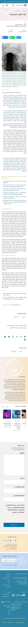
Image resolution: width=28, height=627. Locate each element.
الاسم (22, 478)
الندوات (9, 614)
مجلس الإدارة (7, 576)
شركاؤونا (8, 587)
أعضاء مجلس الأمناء (6, 585)
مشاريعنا (8, 580)
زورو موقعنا (5, 1)
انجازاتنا (9, 583)
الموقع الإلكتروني (18, 495)
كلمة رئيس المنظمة (6, 578)
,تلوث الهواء (16, 317)
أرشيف (3, 622)
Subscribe (15, 561)
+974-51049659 (7, 602)
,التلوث (23, 317)
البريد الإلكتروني (19, 487)
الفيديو (9, 611)
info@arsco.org (5, 596)
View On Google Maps (22, 584)
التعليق (21, 453)
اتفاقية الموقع (10, 622)
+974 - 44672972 (5, 594)
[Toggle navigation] (2, 5)
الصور (9, 609)
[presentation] (3, 407)
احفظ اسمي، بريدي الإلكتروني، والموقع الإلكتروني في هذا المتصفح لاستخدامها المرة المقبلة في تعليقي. (14, 508)
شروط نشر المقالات (20, 622)
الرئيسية (24, 11)
